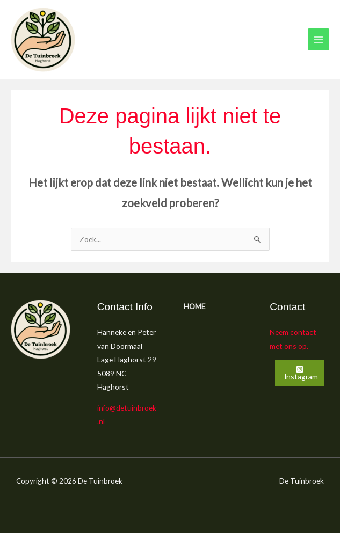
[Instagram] (299, 373)
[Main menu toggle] (319, 39)
